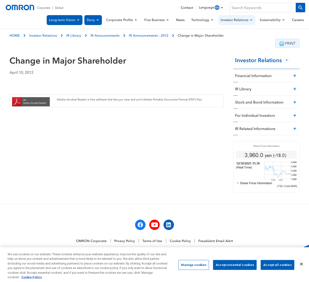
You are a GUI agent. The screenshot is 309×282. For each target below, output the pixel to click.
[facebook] (140, 225)
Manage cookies (193, 267)
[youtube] (154, 225)
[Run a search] (300, 7)
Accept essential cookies (235, 267)
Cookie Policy (180, 241)
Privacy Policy (124, 241)
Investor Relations (43, 35)
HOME (14, 35)
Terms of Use (152, 241)
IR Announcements (105, 35)
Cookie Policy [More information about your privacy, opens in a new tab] (31, 279)
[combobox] (211, 7)
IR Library (73, 35)
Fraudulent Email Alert (215, 241)
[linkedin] (169, 225)
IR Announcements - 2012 (148, 35)
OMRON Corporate (91, 241)
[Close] (301, 266)
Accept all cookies (277, 267)
